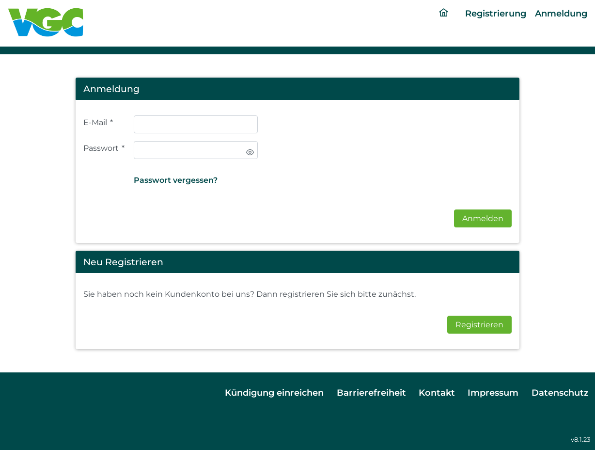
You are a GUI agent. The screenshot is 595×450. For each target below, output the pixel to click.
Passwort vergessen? (176, 180)
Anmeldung (561, 13)
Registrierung (495, 13)
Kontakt (437, 392)
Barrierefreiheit (371, 392)
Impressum (493, 392)
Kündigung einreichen (274, 392)
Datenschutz (560, 392)
